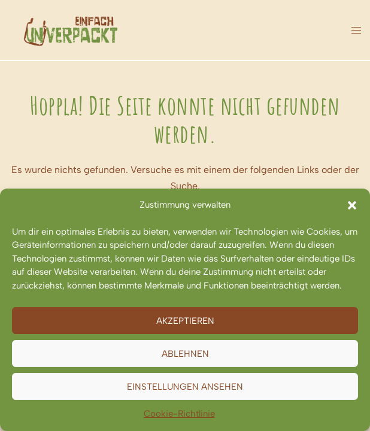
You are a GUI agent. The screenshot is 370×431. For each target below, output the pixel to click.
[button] (352, 205)
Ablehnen (185, 353)
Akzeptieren (185, 320)
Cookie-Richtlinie (179, 413)
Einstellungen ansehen (185, 386)
